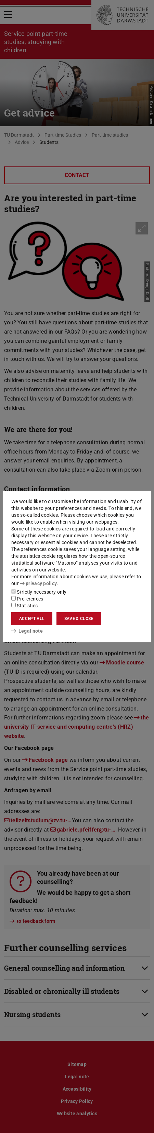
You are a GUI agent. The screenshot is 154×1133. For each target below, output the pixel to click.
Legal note (27, 631)
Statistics (24, 605)
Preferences (27, 599)
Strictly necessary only (38, 592)
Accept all (31, 618)
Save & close (78, 618)
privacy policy (38, 583)
